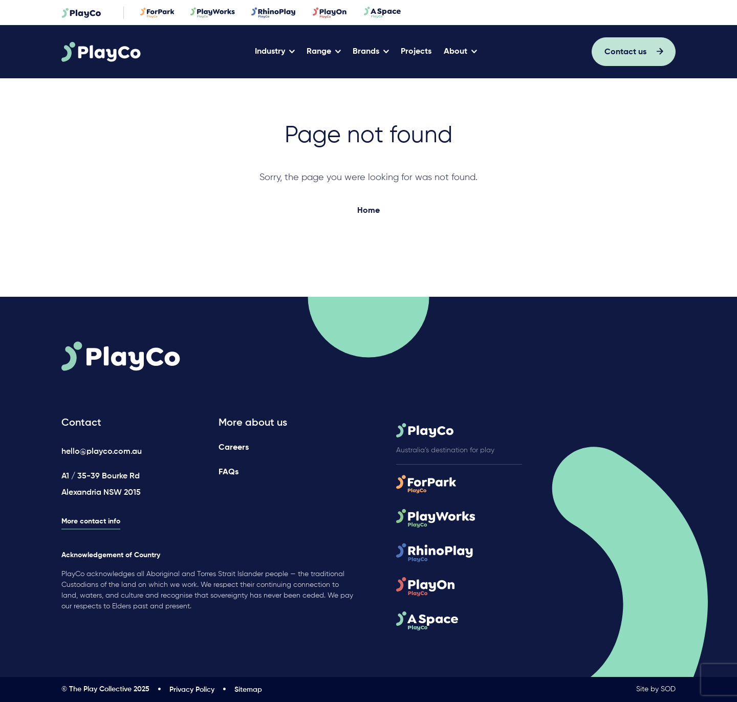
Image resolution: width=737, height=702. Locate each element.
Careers (234, 448)
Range (319, 52)
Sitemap (248, 689)
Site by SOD (656, 689)
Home (368, 211)
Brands (366, 52)
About (455, 52)
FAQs (229, 472)
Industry (270, 52)
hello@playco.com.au (101, 452)
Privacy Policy (191, 689)
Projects (416, 52)
